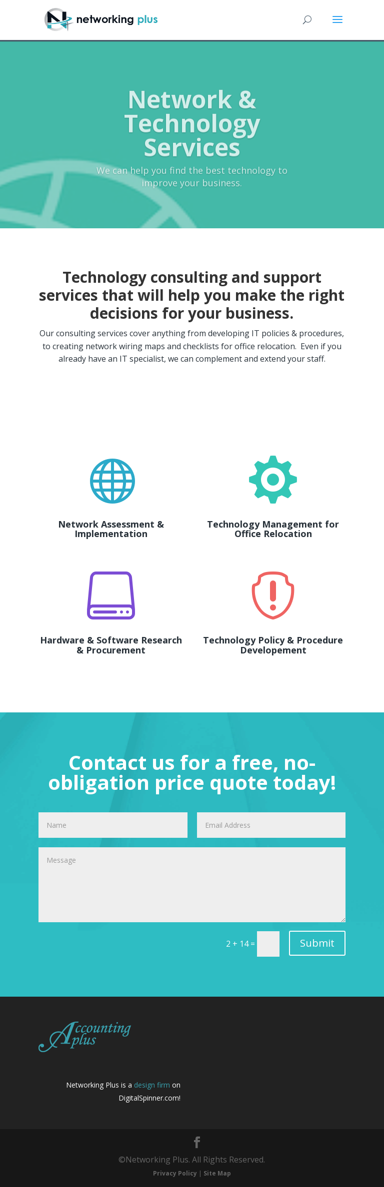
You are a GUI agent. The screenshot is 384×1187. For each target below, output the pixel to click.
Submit (317, 943)
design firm (152, 1085)
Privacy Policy (175, 1173)
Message (192, 884)
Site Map (217, 1173)
